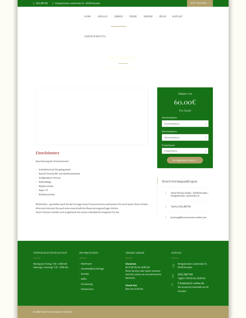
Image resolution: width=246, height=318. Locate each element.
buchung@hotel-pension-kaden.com (188, 217)
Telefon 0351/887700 (181, 206)
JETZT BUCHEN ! (200, 3)
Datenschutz (87, 289)
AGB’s (84, 278)
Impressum (86, 263)
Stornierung (87, 284)
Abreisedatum (169, 131)
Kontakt (85, 273)
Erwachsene (168, 145)
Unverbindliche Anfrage (92, 268)
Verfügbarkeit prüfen (185, 160)
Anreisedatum (169, 117)
